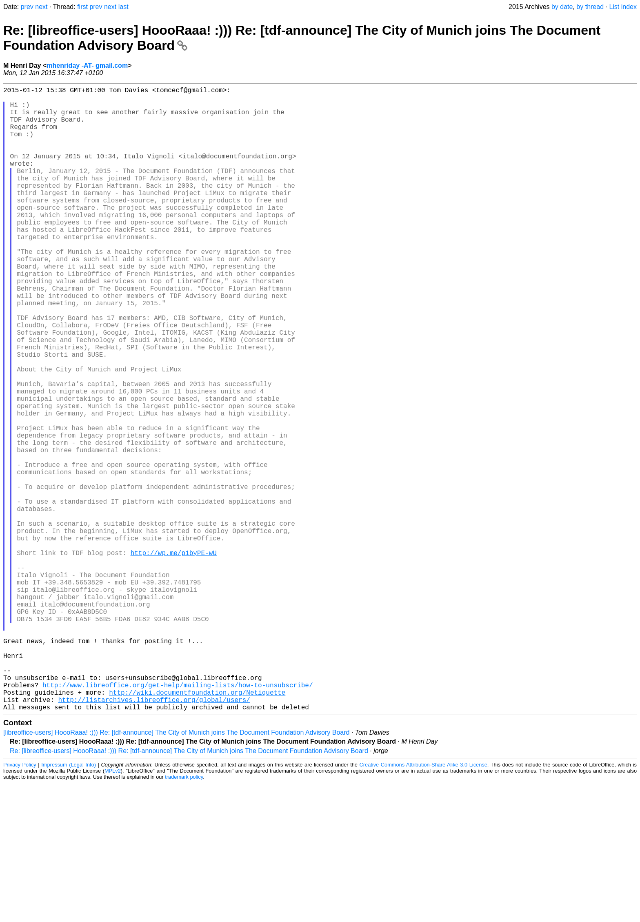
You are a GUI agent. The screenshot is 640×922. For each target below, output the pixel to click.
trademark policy (184, 916)
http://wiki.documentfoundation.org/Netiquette (197, 827)
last (123, 6)
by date (562, 6)
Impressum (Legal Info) (68, 903)
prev (27, 6)
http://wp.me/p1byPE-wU (174, 657)
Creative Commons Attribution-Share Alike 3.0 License (423, 903)
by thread (590, 6)
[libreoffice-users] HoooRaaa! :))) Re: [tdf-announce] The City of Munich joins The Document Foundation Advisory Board (176, 871)
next (41, 6)
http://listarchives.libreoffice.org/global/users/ (154, 836)
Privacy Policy (19, 903)
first (82, 6)
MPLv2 (112, 909)
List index (623, 6)
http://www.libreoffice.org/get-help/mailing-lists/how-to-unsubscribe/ (177, 818)
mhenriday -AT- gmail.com (87, 65)
